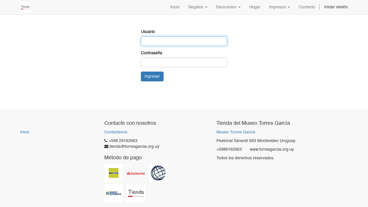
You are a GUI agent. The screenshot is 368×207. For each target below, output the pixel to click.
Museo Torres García (235, 132)
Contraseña (151, 53)
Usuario (148, 32)
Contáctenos (115, 132)
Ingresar (152, 76)
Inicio (25, 132)
